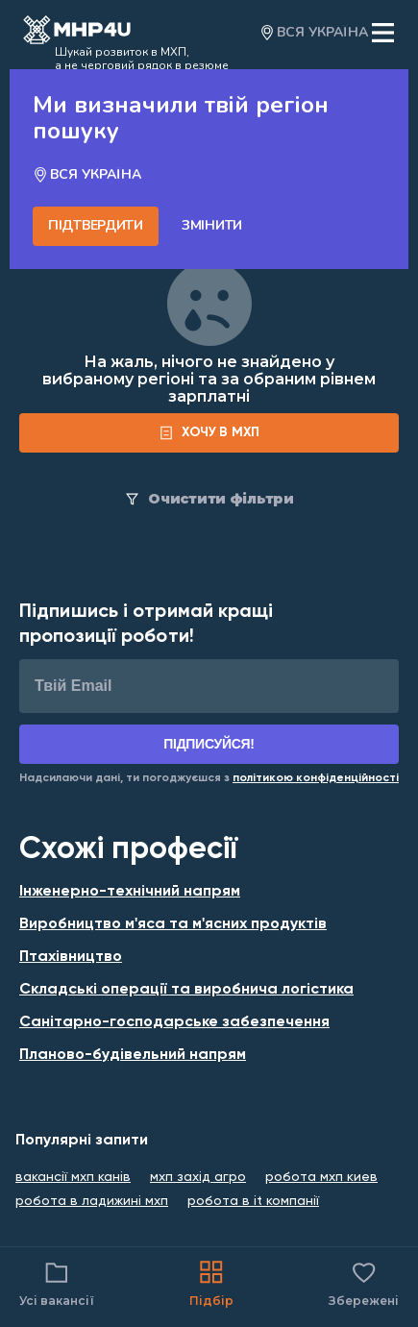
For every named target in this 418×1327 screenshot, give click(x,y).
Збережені (364, 1282)
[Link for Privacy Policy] (316, 778)
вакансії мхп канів (73, 1177)
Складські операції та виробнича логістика (186, 989)
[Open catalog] (77, 32)
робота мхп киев (321, 1177)
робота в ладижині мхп (91, 1201)
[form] (209, 433)
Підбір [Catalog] (211, 1282)
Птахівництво (70, 957)
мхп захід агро (198, 1177)
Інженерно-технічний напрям (129, 891)
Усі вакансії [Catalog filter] (56, 1282)
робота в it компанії (253, 1201)
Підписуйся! (209, 743)
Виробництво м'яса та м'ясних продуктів (173, 924)
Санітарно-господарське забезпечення (174, 1022)
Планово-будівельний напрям (132, 1055)
